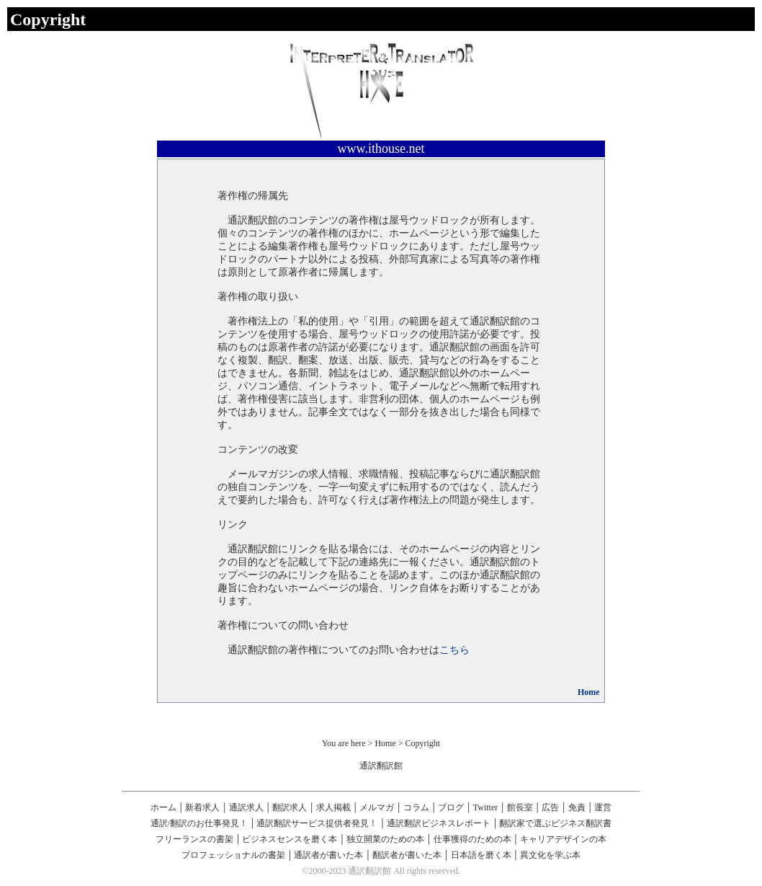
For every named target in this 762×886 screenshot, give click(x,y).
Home (589, 692)
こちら (454, 649)
